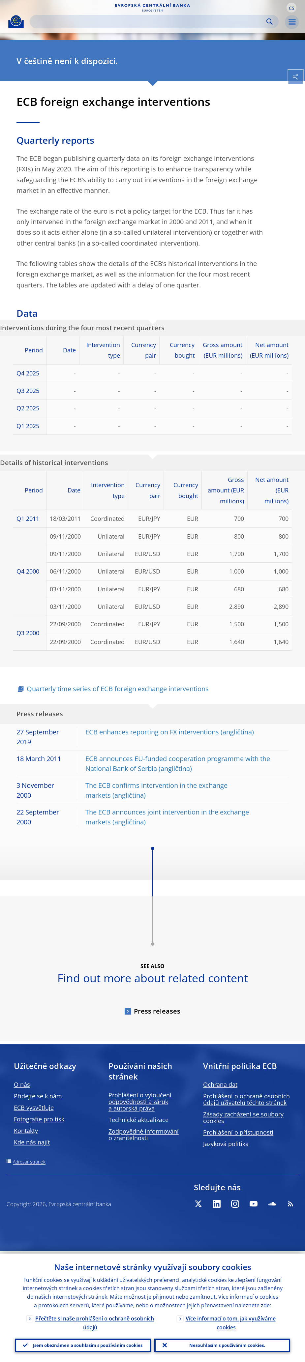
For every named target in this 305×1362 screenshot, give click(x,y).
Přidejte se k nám (38, 1096)
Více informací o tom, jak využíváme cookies (231, 1321)
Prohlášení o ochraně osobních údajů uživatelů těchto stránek (246, 1099)
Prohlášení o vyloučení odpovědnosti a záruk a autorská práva (139, 1101)
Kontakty (26, 1131)
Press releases (157, 1011)
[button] (291, 8)
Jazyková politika (226, 1144)
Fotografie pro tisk (39, 1119)
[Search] (149, 21)
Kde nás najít (32, 1142)
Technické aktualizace (138, 1120)
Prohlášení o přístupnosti (238, 1132)
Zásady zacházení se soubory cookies (243, 1117)
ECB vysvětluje (34, 1107)
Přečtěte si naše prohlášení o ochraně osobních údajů (94, 1321)
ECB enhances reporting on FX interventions (152, 731)
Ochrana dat (220, 1084)
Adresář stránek (29, 1162)
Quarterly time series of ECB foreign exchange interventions (118, 688)
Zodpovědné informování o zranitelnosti (143, 1134)
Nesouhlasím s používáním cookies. (227, 1344)
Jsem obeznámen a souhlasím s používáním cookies (88, 1344)
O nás (22, 1084)
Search (269, 21)
